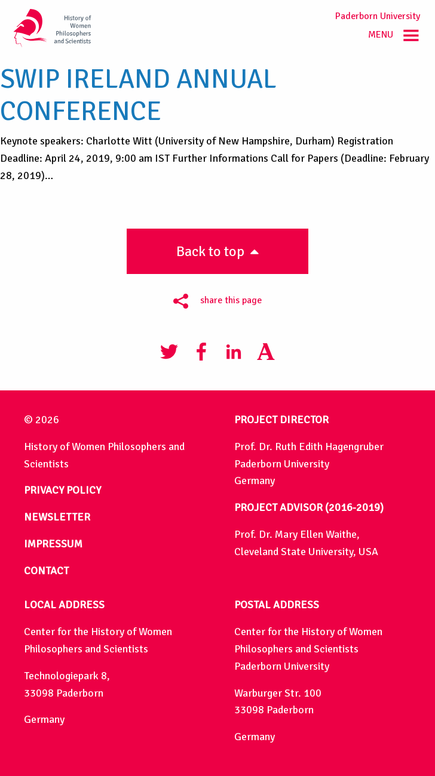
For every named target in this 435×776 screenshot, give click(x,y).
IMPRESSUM (53, 543)
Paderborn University (377, 16)
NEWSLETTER (57, 517)
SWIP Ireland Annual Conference (138, 95)
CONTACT (46, 570)
